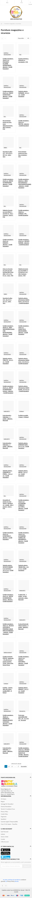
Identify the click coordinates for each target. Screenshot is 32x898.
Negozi (2, 801)
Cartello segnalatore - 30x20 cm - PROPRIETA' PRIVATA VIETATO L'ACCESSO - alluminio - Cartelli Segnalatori (8, 720)
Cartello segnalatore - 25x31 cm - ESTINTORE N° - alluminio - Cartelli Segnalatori (8, 536)
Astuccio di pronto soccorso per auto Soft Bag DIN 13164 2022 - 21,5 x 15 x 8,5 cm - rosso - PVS (8, 272)
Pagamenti (3, 816)
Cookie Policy (4, 814)
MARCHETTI (7, 411)
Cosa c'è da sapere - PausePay (9, 824)
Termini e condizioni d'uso (8, 809)
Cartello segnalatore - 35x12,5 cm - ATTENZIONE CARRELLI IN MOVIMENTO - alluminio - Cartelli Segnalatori (23, 537)
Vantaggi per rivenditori (7, 804)
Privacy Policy (4, 811)
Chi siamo (3, 799)
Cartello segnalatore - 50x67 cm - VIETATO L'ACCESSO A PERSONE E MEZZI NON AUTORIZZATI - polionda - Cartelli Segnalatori (8, 629)
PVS (20, 54)
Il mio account (5, 841)
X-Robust (21, 411)
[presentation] (12, 874)
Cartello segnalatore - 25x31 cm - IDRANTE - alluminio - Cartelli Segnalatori (8, 243)
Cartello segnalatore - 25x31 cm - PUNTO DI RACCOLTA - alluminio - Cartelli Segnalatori (8, 95)
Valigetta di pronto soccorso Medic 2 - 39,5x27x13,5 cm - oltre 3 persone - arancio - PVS (23, 272)
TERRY (5, 147)
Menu (7, 1)
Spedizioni (3, 819)
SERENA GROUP (8, 652)
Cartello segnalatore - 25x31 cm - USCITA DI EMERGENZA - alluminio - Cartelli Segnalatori (8, 183)
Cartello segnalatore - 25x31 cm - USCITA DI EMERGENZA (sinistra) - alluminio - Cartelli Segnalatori (8, 389)
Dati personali (4, 831)
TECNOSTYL (22, 711)
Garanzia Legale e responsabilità (9, 821)
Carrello (3, 839)
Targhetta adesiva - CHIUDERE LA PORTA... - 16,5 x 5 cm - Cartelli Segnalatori (7, 474)
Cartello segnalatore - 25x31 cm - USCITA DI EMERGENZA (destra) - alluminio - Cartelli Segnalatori (8, 598)
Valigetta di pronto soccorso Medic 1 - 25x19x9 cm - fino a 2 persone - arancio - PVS (8, 214)
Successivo (24, 766)
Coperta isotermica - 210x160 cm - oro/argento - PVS (23, 60)
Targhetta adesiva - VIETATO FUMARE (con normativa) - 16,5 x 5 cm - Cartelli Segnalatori (8, 569)
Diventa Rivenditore (6, 806)
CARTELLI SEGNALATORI (7, 53)
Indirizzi (3, 834)
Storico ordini (4, 836)
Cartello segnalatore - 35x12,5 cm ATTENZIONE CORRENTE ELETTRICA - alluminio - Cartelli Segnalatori (23, 505)
